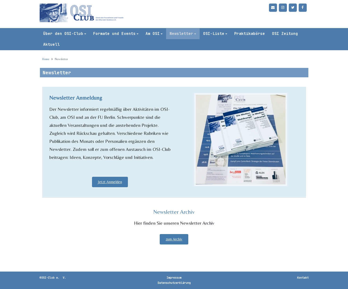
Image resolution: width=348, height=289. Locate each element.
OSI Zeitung (285, 33)
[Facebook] (303, 8)
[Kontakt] (273, 8)
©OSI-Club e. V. (53, 278)
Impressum (174, 278)
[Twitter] (293, 8)
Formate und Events (114, 33)
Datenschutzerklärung (174, 283)
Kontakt (303, 278)
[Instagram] (283, 8)
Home (45, 59)
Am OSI (153, 33)
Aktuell (51, 44)
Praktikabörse (249, 33)
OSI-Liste (213, 33)
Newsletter (181, 33)
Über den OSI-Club (63, 33)
